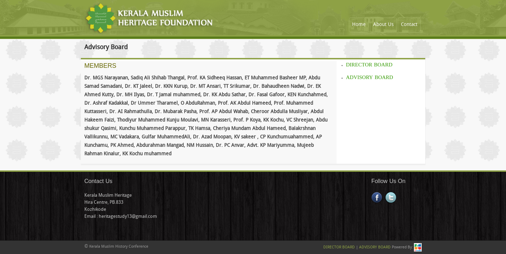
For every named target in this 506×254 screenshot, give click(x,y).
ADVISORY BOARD (369, 77)
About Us (383, 24)
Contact (409, 24)
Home (359, 24)
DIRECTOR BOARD (369, 65)
